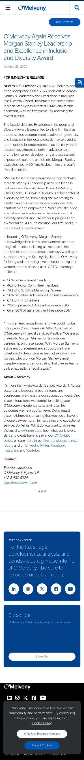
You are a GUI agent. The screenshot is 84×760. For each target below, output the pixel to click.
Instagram (11, 450)
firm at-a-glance (54, 440)
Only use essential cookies (42, 733)
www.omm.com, (30, 430)
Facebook (58, 445)
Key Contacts (64, 22)
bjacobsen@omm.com (20, 482)
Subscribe (42, 656)
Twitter (44, 445)
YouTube (32, 450)
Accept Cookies (42, 745)
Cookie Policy (42, 723)
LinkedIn (31, 445)
